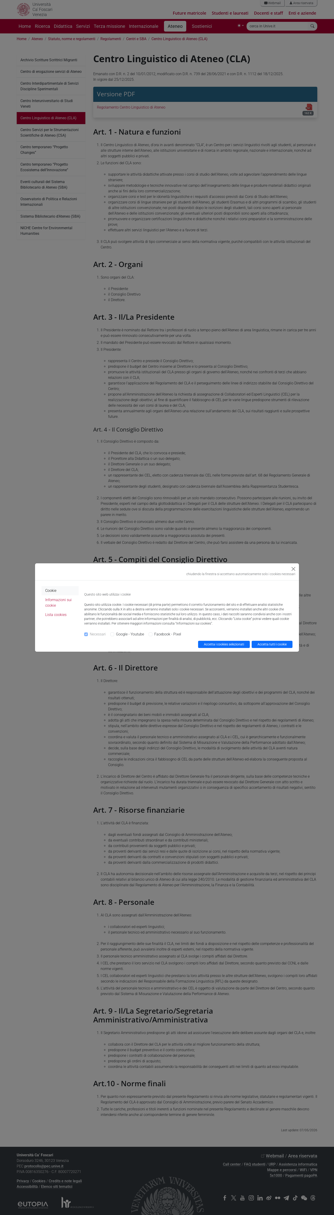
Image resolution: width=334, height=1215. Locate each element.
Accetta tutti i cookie (272, 644)
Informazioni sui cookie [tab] (58, 603)
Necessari (98, 634)
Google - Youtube (130, 634)
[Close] (293, 569)
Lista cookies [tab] (56, 614)
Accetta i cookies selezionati (224, 644)
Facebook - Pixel (167, 634)
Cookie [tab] (50, 590)
